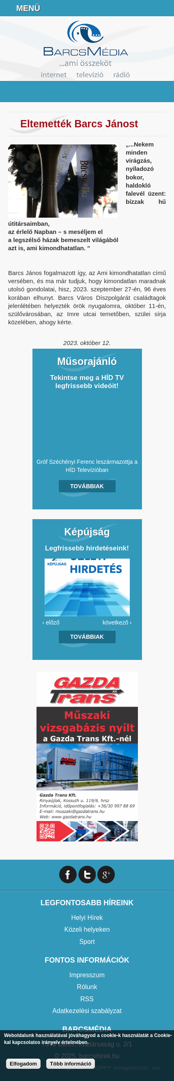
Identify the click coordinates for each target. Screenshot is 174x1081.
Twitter (87, 874)
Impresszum (87, 975)
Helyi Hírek (87, 917)
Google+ (106, 874)
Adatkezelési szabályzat (87, 1010)
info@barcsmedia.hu (144, 8)
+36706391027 (124, 8)
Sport (87, 941)
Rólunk (87, 986)
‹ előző (51, 622)
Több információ (70, 1064)
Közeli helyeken (87, 929)
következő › (117, 622)
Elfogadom (23, 1064)
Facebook (164, 8)
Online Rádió (103, 8)
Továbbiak (87, 486)
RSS (87, 999)
